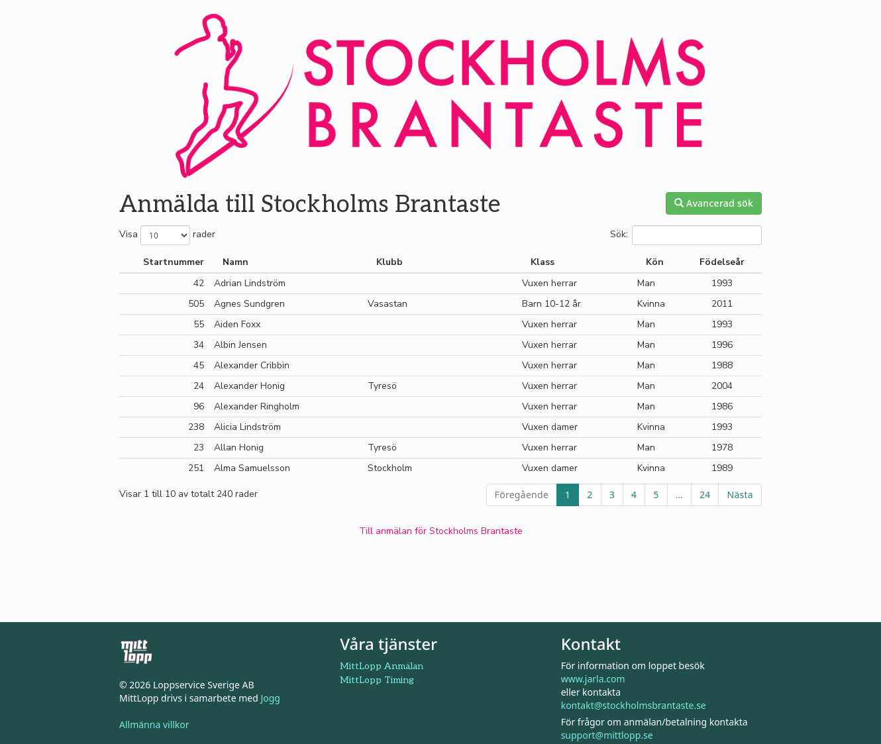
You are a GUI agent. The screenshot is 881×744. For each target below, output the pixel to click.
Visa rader (167, 235)
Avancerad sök (713, 203)
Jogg (270, 698)
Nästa (740, 494)
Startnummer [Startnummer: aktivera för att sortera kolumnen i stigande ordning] (173, 262)
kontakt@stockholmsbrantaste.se (633, 705)
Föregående (521, 494)
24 (705, 494)
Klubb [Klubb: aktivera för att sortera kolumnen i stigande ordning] (389, 262)
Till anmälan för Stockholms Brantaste (441, 531)
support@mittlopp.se (607, 735)
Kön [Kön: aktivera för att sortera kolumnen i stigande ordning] (655, 262)
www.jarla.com (593, 678)
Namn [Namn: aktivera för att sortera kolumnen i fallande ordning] (235, 262)
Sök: (686, 235)
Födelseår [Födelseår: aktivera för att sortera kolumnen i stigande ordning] (722, 262)
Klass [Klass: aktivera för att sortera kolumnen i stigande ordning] (542, 262)
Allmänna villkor (154, 724)
